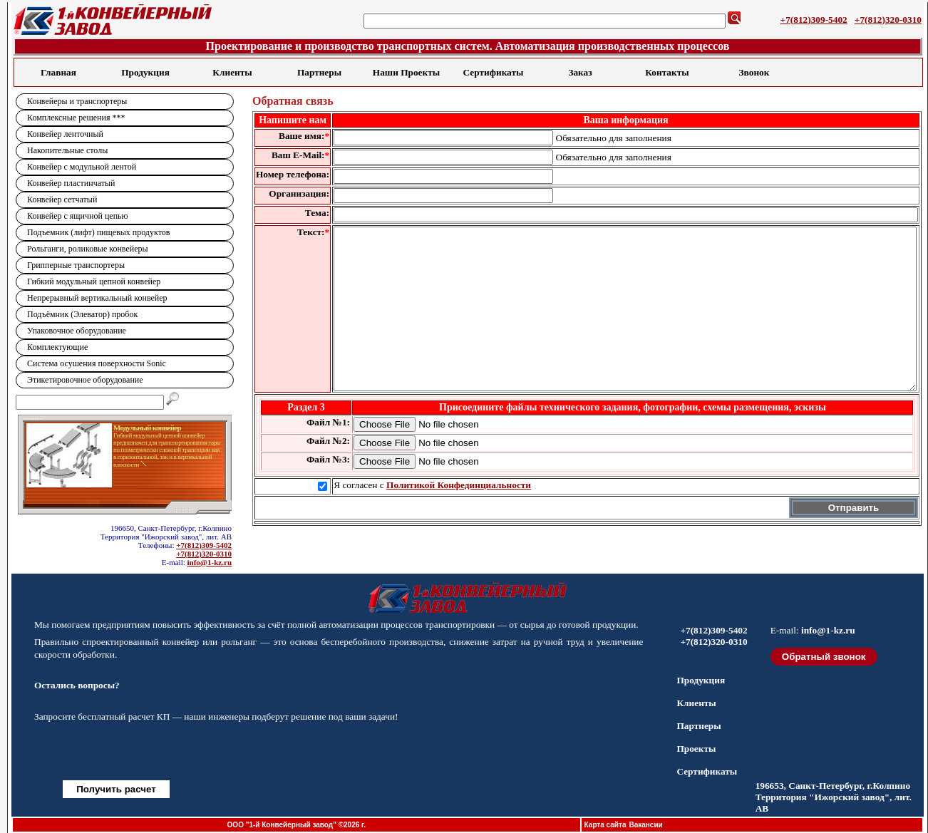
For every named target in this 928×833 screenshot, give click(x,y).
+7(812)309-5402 (813, 19)
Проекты (696, 748)
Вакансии (645, 825)
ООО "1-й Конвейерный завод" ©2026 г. (296, 825)
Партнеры (319, 72)
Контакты (667, 72)
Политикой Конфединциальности (458, 517)
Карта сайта (605, 825)
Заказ (580, 72)
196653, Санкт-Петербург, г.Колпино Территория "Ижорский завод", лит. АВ (834, 797)
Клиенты (232, 72)
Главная (58, 72)
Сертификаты (493, 72)
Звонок (754, 72)
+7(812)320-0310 (888, 19)
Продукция (145, 72)
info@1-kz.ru (209, 562)
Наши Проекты (406, 72)
